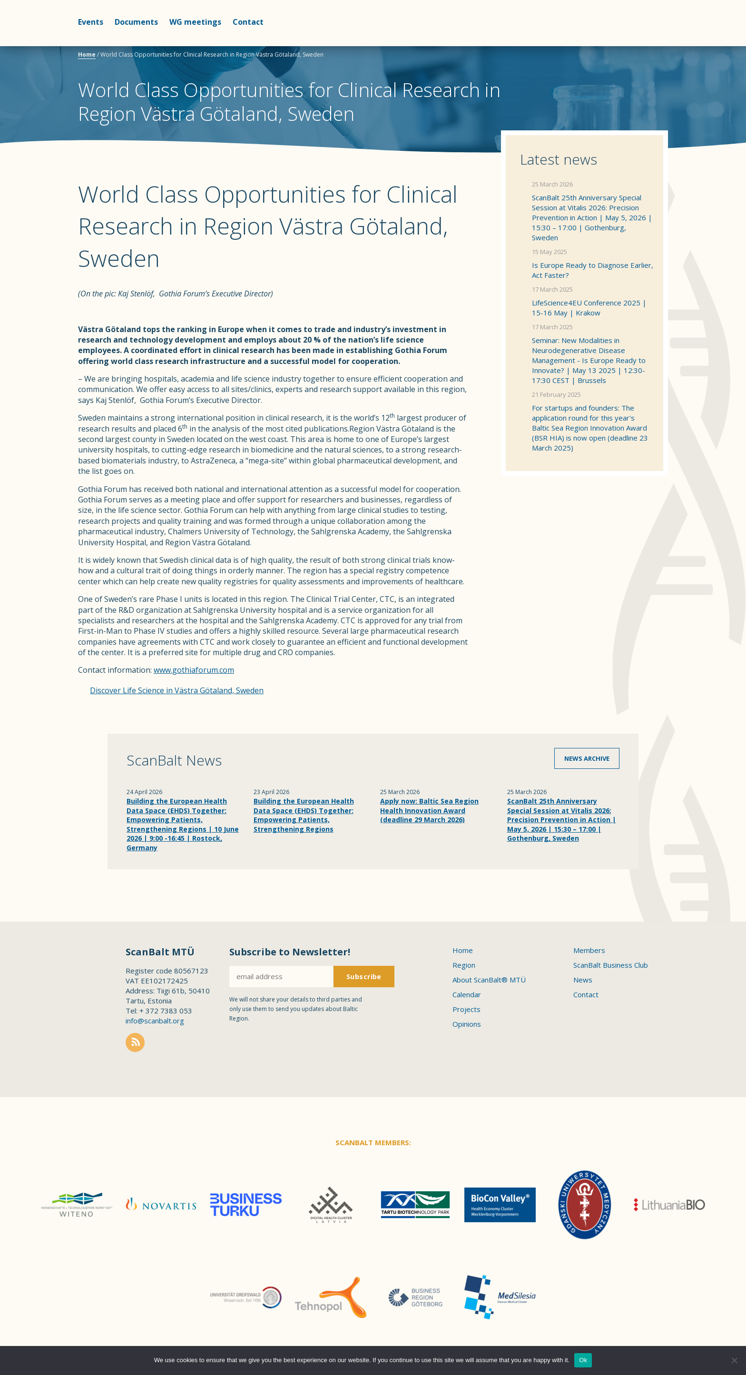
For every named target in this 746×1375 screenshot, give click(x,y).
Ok (583, 1360)
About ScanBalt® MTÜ (489, 979)
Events (90, 22)
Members (589, 950)
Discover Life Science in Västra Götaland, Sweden (177, 690)
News (582, 979)
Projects (466, 1009)
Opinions (466, 1024)
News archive (586, 758)
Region (463, 965)
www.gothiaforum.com (194, 670)
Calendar (466, 994)
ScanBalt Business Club (610, 965)
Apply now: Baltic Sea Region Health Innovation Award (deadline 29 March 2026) (429, 810)
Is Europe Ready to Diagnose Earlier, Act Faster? (592, 270)
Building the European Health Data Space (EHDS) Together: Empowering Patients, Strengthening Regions (304, 815)
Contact (248, 22)
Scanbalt (644, 45)
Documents (136, 22)
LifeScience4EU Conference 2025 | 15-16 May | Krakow (589, 307)
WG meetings (195, 22)
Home (87, 54)
